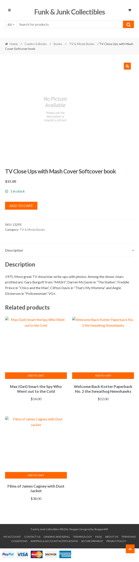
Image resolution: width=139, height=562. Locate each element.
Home (14, 44)
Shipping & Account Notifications (54, 541)
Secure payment (92, 541)
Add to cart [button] (36, 375)
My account (12, 536)
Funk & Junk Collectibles (69, 11)
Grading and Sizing (57, 536)
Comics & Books (36, 44)
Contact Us (32, 536)
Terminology (82, 536)
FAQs (98, 536)
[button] (127, 66)
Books (58, 44)
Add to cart (21, 206)
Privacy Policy (116, 541)
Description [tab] (14, 250)
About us (111, 536)
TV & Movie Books (82, 44)
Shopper (74, 529)
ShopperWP (101, 529)
